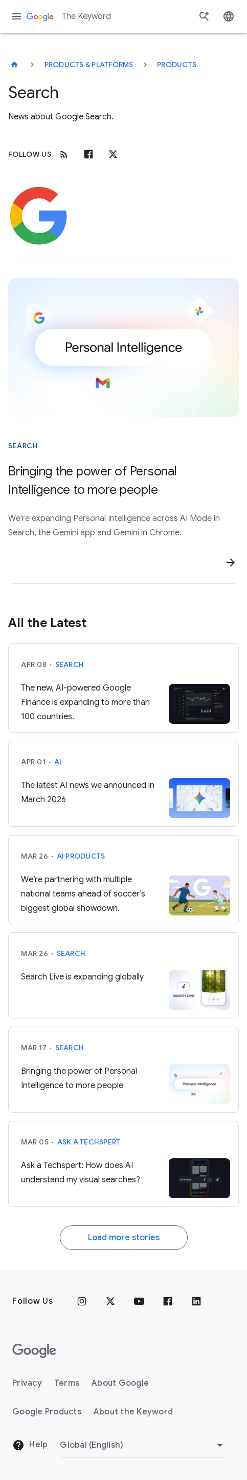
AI (58, 761)
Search (69, 664)
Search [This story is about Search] (23, 445)
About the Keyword (133, 1412)
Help (30, 1445)
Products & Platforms (88, 64)
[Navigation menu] (16, 16)
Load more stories (124, 1238)
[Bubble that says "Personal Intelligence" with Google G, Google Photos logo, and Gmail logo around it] (123, 347)
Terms (66, 1383)
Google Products (46, 1412)
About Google (120, 1383)
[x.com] (113, 154)
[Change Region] (143, 1445)
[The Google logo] (34, 1351)
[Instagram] (82, 1301)
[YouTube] (139, 1301)
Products (176, 64)
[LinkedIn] (196, 1301)
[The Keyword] (14, 64)
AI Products (81, 856)
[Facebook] (88, 154)
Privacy (27, 1383)
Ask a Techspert (89, 1142)
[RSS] (64, 154)
